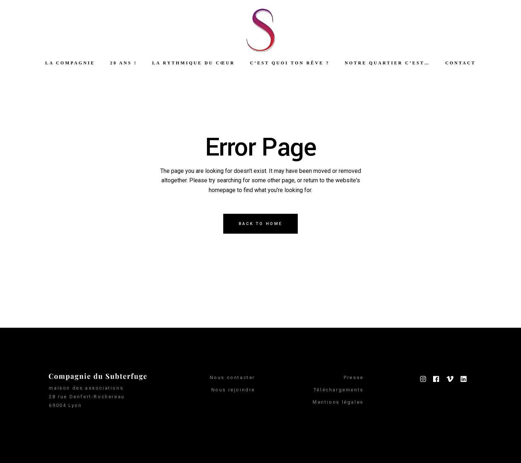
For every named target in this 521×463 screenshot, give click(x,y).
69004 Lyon (65, 405)
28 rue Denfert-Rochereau (86, 396)
